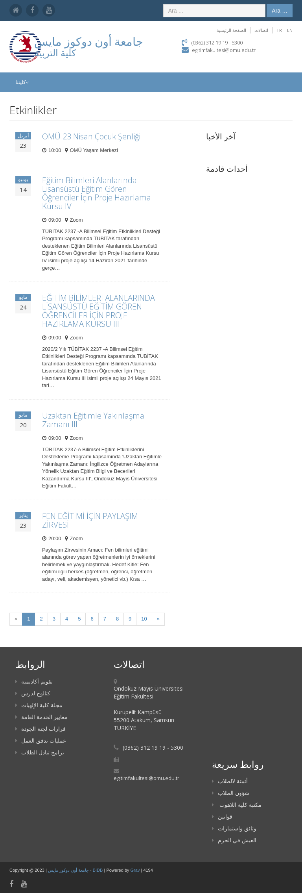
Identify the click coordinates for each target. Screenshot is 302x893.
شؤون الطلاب (230, 793)
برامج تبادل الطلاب (39, 752)
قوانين (222, 816)
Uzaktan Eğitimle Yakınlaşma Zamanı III (93, 420)
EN (290, 30)
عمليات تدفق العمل (40, 740)
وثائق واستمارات (234, 828)
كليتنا (22, 82)
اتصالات (261, 30)
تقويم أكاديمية (34, 681)
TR (279, 30)
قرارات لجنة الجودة (40, 728)
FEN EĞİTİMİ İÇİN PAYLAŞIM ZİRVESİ (90, 520)
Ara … (279, 10)
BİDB (98, 870)
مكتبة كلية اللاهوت (236, 804)
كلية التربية (55, 52)
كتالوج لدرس (32, 693)
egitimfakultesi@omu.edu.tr (224, 50)
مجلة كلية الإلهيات (39, 705)
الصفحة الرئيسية (231, 30)
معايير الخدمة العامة (41, 717)
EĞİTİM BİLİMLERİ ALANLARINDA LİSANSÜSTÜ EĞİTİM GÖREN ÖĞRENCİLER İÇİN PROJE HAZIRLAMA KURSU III (98, 311)
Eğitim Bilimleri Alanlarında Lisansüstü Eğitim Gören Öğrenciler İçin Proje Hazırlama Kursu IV (96, 193)
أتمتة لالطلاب (230, 781)
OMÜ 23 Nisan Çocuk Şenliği (91, 136)
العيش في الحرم (234, 840)
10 (144, 619)
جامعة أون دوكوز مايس (69, 870)
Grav (135, 870)
